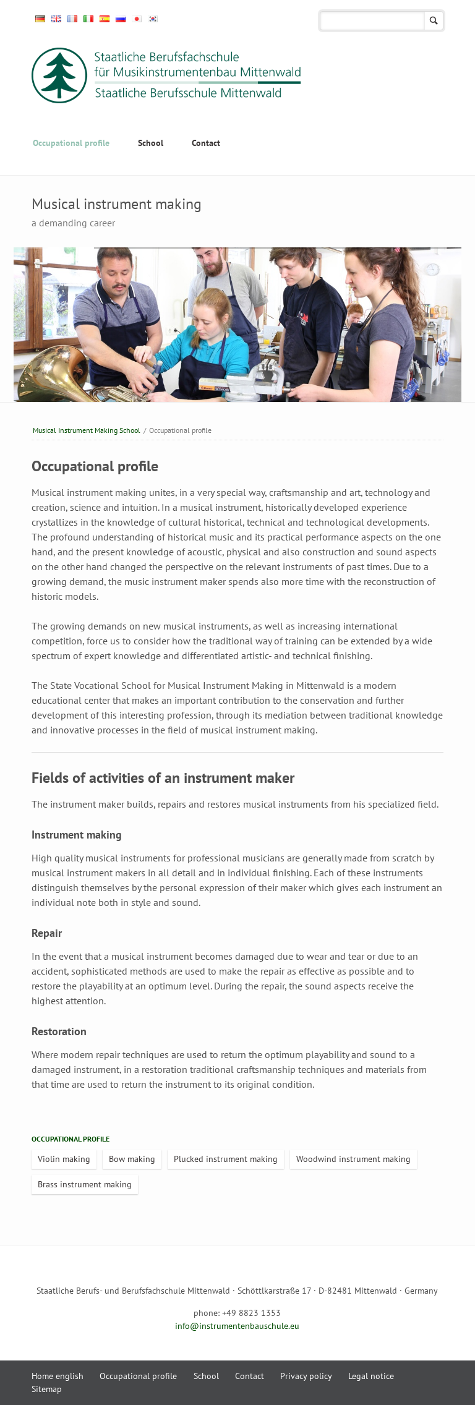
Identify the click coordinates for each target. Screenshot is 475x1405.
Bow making (132, 1158)
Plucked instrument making (226, 1158)
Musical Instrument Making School (86, 430)
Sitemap (47, 1388)
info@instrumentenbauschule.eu (237, 1325)
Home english (57, 1376)
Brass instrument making (85, 1184)
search (434, 21)
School (150, 142)
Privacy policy (306, 1376)
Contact (206, 142)
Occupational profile (71, 142)
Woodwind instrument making (353, 1158)
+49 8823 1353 (251, 1312)
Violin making (64, 1158)
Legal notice (371, 1376)
